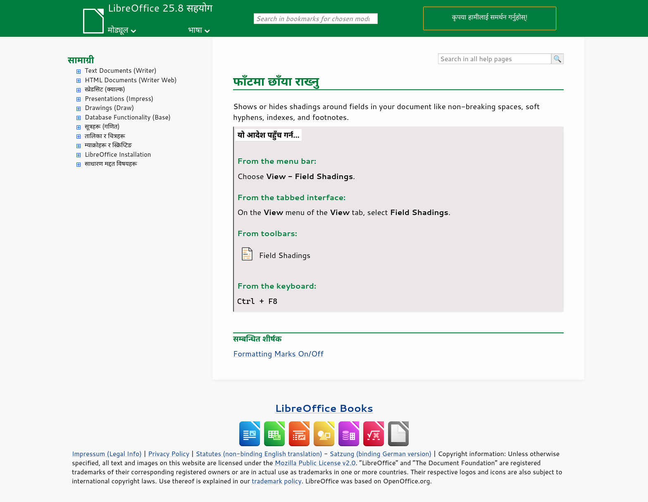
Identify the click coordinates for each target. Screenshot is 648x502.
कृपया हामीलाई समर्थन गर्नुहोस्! (489, 17)
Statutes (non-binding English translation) (258, 453)
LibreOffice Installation (118, 154)
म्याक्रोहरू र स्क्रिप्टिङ (108, 145)
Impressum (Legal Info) (107, 453)
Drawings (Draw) (109, 107)
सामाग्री (81, 59)
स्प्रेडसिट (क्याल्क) (105, 89)
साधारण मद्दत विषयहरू (111, 163)
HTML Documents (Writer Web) (131, 80)
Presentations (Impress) (119, 98)
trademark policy (276, 480)
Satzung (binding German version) (381, 453)
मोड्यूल (118, 29)
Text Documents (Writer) (121, 70)
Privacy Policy (168, 453)
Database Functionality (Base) (128, 117)
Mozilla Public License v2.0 (315, 462)
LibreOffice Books (324, 408)
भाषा (195, 29)
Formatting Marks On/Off (278, 353)
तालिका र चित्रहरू (105, 135)
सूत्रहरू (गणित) (102, 126)
